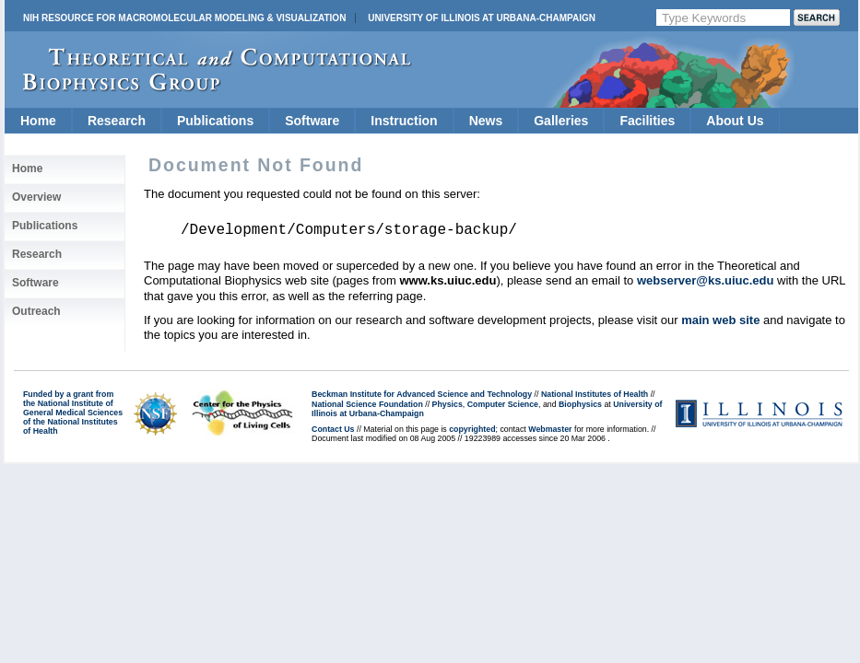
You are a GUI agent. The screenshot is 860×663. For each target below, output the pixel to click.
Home (38, 120)
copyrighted (472, 429)
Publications (215, 120)
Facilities (647, 120)
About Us (734, 120)
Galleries (561, 120)
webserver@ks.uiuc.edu (705, 280)
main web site (720, 320)
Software (312, 120)
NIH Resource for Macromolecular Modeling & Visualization (184, 18)
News (486, 120)
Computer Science (502, 404)
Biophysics (580, 404)
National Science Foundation (367, 404)
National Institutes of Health (594, 394)
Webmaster (549, 429)
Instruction (404, 120)
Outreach (36, 311)
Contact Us (333, 429)
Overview (36, 197)
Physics (447, 404)
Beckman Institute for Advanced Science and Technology (422, 394)
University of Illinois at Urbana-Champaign (481, 18)
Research (117, 120)
